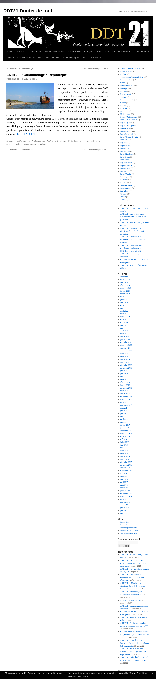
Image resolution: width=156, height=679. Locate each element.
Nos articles (36, 51)
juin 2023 (124, 302)
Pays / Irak (124, 140)
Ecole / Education (127, 85)
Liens (40, 57)
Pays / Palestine (126, 165)
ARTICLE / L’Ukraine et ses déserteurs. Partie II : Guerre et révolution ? (132, 231)
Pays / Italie (124, 148)
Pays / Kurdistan (126, 154)
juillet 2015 (124, 476)
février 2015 (125, 488)
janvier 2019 (125, 385)
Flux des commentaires (129, 530)
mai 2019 (124, 376)
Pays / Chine (125, 128)
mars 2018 (124, 391)
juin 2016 (124, 445)
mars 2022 (124, 314)
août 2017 (124, 408)
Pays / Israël (125, 145)
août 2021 (124, 322)
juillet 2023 (124, 299)
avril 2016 (124, 451)
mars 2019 (124, 379)
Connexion (124, 525)
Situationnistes (126, 188)
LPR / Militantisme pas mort (95, 68)
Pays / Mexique (126, 162)
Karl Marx (124, 108)
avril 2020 (124, 354)
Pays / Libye (125, 157)
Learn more (82, 676)
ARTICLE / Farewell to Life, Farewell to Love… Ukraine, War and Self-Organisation (134, 643)
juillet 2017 (124, 411)
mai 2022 (124, 308)
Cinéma (123, 74)
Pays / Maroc (125, 160)
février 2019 (125, 382)
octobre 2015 (125, 468)
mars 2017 (124, 422)
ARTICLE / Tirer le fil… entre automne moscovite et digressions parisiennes (133, 217)
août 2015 (124, 473)
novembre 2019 (126, 368)
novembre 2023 (126, 294)
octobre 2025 (125, 279)
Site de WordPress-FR (128, 533)
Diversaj (10, 57)
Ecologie (88, 51)
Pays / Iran (124, 143)
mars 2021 (124, 334)
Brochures (96, 57)
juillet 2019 (124, 371)
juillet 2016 (124, 442)
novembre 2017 (126, 399)
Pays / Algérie (125, 123)
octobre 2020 (125, 348)
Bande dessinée (126, 71)
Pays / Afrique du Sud (128, 120)
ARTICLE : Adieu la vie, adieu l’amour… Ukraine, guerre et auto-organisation (133, 652)
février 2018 (125, 394)
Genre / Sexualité (127, 100)
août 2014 (124, 505)
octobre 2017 (125, 402)
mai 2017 (124, 416)
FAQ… (85, 57)
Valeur (122, 200)
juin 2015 (124, 479)
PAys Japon (124, 177)
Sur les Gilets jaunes (54, 51)
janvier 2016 (125, 459)
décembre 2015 (126, 462)
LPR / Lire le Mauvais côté (130, 251)
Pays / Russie (125, 168)
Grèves (123, 103)
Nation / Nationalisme (89, 141)
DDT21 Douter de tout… (30, 10)
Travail (123, 197)
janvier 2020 (125, 362)
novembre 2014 (126, 496)
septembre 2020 (126, 351)
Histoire (123, 105)
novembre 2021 (126, 316)
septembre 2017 (126, 405)
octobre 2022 (125, 305)
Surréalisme (124, 191)
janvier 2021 (125, 339)
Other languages (71, 57)
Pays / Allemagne (127, 125)
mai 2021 (124, 328)
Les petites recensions (122, 51)
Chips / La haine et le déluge (19, 68)
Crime (122, 83)
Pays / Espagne (126, 131)
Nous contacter (53, 57)
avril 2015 (124, 482)
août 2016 (124, 439)
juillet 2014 (124, 508)
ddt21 (34, 79)
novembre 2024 (126, 288)
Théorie (123, 194)
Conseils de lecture (26, 57)
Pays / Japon (125, 151)
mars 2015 (124, 485)
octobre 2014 (125, 499)
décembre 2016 (126, 431)
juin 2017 (124, 413)
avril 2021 (124, 331)
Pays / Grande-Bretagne (129, 137)
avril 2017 (124, 419)
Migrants (63, 141)
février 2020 (125, 359)
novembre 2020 (126, 345)
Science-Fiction (126, 185)
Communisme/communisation (131, 77)
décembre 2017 (126, 396)
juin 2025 (124, 282)
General (123, 97)
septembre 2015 (126, 471)
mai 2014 (124, 513)
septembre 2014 (126, 502)
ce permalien (39, 144)
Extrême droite (52, 141)
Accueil (10, 51)
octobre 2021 (125, 319)
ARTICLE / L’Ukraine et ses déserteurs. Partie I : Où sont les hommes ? (132, 240)
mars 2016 (124, 453)
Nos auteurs (22, 51)
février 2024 (125, 291)
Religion (123, 182)
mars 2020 (124, 356)
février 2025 (125, 285)
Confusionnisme (38, 141)
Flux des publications (128, 528)
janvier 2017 (125, 428)
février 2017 (125, 425)
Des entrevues (142, 51)
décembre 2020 (126, 342)
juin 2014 (124, 510)
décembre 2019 (126, 365)
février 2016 (125, 456)
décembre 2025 (126, 277)
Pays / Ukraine (126, 174)
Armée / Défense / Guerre (130, 68)
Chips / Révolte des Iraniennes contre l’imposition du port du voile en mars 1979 (134, 634)
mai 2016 (124, 448)
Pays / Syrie (124, 171)
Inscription (124, 522)
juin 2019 (124, 374)
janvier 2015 (125, 490)
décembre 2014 (126, 493)
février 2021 (125, 336)
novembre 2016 (126, 433)
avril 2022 (124, 311)
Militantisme (73, 141)
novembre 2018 (126, 388)
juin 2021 (124, 325)
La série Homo (74, 51)
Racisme (123, 180)
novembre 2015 (126, 465)
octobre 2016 (125, 436)
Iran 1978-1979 (102, 51)
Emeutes (123, 91)
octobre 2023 (125, 297)
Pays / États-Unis (127, 134)
